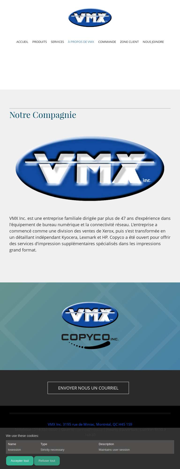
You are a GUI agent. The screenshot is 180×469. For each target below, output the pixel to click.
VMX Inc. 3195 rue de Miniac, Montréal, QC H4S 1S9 (90, 424)
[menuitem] (22, 42)
